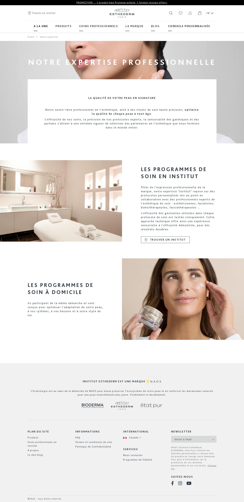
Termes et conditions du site (93, 442)
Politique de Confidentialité (93, 446)
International (136, 431)
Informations (87, 431)
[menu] (122, 26)
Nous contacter (133, 455)
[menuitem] (41, 26)
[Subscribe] (212, 439)
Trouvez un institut (42, 13)
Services (130, 449)
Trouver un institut (165, 240)
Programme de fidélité (137, 459)
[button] (132, 438)
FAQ (77, 437)
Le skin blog (35, 454)
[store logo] (122, 13)
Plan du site (38, 431)
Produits (33, 437)
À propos (33, 450)
